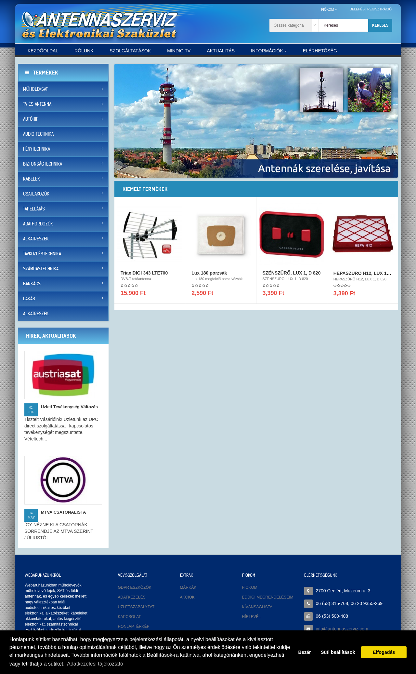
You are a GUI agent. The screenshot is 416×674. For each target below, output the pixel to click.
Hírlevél (251, 616)
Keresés (380, 25)
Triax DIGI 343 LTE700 (144, 274)
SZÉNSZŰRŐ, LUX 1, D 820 (292, 274)
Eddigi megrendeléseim (267, 597)
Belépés (357, 9)
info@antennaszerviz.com (342, 628)
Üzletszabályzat (136, 607)
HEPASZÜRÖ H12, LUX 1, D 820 (367, 275)
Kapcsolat (129, 616)
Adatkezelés (132, 597)
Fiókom (249, 587)
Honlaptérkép (134, 626)
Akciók (187, 597)
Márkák (188, 587)
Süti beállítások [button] (338, 652)
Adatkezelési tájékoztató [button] (95, 664)
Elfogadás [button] (384, 652)
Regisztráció (379, 9)
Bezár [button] (304, 652)
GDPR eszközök (134, 587)
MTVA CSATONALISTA (63, 512)
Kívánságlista (257, 607)
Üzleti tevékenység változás (69, 406)
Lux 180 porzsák (209, 274)
